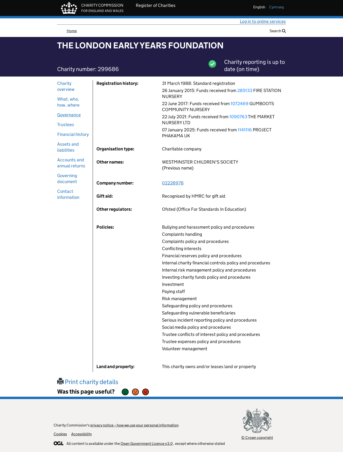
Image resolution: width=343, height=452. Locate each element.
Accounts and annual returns (71, 163)
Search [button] (278, 31)
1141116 (245, 130)
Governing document (67, 178)
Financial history (73, 134)
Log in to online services (263, 21)
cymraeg (276, 7)
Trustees (65, 124)
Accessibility (81, 434)
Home (72, 31)
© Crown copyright (257, 437)
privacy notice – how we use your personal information (134, 425)
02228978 (173, 183)
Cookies (60, 434)
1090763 (238, 116)
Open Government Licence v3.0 (147, 443)
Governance (69, 115)
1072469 (239, 103)
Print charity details (87, 382)
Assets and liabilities (68, 147)
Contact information (68, 194)
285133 (244, 90)
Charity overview (66, 86)
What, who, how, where (68, 102)
